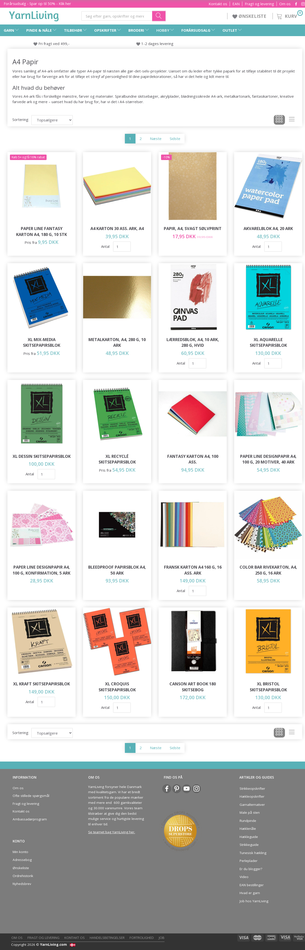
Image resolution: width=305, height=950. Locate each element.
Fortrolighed (142, 937)
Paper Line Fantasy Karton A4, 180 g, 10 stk (41, 231)
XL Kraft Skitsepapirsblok (41, 684)
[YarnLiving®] (34, 15)
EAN (236, 3)
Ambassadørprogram (30, 819)
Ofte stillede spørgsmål (31, 795)
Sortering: (20, 119)
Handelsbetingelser (107, 937)
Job (162, 937)
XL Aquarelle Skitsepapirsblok (268, 342)
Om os (285, 3)
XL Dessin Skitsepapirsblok (42, 456)
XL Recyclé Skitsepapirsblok (117, 459)
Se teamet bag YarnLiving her (111, 832)
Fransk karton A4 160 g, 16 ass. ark (193, 570)
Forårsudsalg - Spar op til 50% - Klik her (37, 3)
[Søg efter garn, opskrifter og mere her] (159, 15)
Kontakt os (218, 3)
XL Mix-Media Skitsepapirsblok (41, 342)
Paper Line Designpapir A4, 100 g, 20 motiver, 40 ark (268, 459)
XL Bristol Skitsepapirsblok (268, 687)
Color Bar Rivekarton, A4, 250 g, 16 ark (268, 570)
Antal (106, 246)
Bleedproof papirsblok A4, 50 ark (117, 570)
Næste (156, 138)
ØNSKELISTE (250, 16)
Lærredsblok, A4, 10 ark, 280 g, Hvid (192, 342)
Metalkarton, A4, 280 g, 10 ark (117, 342)
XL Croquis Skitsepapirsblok (117, 687)
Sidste (175, 138)
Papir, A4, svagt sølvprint (193, 228)
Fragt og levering (259, 3)
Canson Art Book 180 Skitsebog (192, 687)
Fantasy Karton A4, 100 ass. (192, 459)
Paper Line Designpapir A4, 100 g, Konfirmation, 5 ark (41, 570)
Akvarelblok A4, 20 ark (268, 228)
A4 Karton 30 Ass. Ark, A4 (117, 228)
